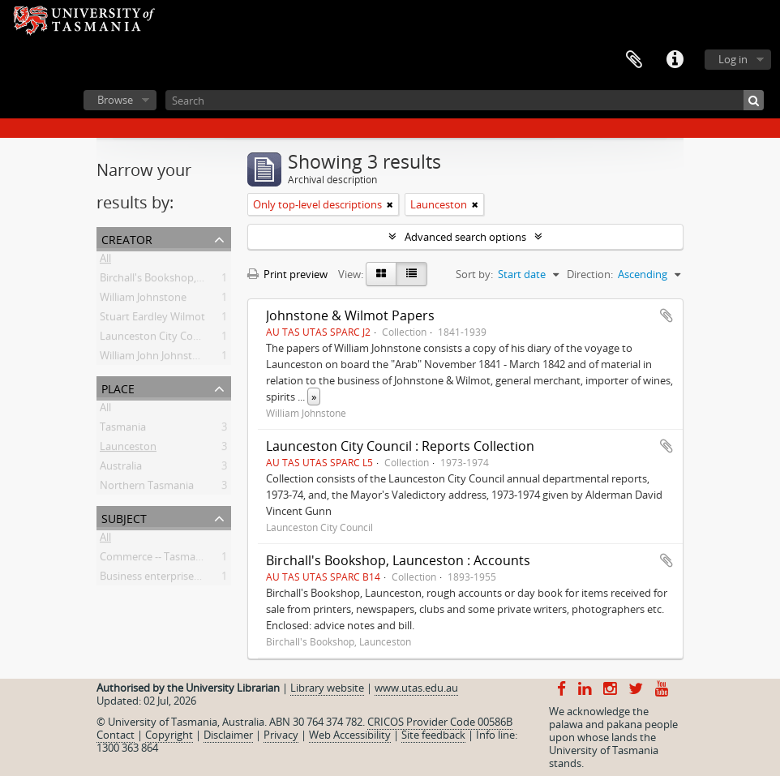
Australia (121, 468)
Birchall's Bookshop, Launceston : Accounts (398, 560)
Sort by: (474, 274)
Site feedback (433, 734)
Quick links (674, 60)
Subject (124, 517)
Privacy (281, 734)
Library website (327, 687)
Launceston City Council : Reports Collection (400, 446)
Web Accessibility (350, 734)
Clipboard (634, 60)
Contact (115, 734)
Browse (115, 99)
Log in (733, 59)
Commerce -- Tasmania (155, 559)
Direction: (590, 274)
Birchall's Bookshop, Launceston (177, 280)
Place (118, 387)
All (105, 261)
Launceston (128, 449)
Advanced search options (465, 236)
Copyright (169, 734)
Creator (126, 238)
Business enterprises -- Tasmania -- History (201, 579)
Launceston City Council (158, 339)
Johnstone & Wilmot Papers (350, 315)
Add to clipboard (666, 315)
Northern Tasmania (147, 488)
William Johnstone (143, 300)
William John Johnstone (155, 358)
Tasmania (123, 429)
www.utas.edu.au (416, 687)
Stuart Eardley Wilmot (152, 319)
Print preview (287, 274)
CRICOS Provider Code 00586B (439, 721)
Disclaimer (228, 734)
